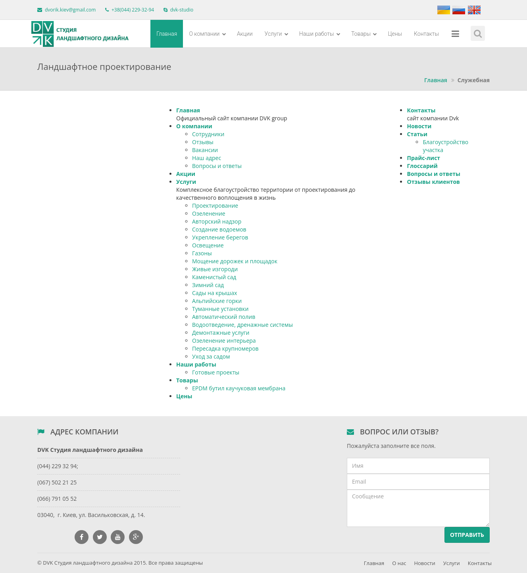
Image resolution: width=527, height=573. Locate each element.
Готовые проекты (215, 372)
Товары (364, 34)
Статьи (417, 134)
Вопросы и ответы (217, 166)
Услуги (277, 34)
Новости (419, 126)
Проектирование (215, 205)
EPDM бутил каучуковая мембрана (238, 388)
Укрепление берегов (220, 237)
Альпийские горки (217, 301)
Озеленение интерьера (224, 340)
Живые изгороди (215, 269)
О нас (399, 563)
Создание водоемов (219, 229)
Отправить (467, 534)
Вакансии (205, 150)
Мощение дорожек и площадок (234, 261)
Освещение (208, 245)
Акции (245, 34)
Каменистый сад (214, 277)
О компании (207, 34)
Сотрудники (208, 134)
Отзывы (202, 142)
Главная (166, 34)
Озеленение (208, 213)
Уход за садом (211, 356)
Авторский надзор (216, 221)
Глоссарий (422, 166)
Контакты (426, 34)
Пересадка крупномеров (225, 348)
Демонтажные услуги (220, 332)
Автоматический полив (223, 316)
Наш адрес (206, 158)
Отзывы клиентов (433, 181)
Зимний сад (208, 285)
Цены (395, 34)
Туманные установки (220, 309)
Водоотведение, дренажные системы (242, 324)
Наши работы (319, 34)
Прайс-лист (423, 158)
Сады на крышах (214, 293)
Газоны (202, 253)
